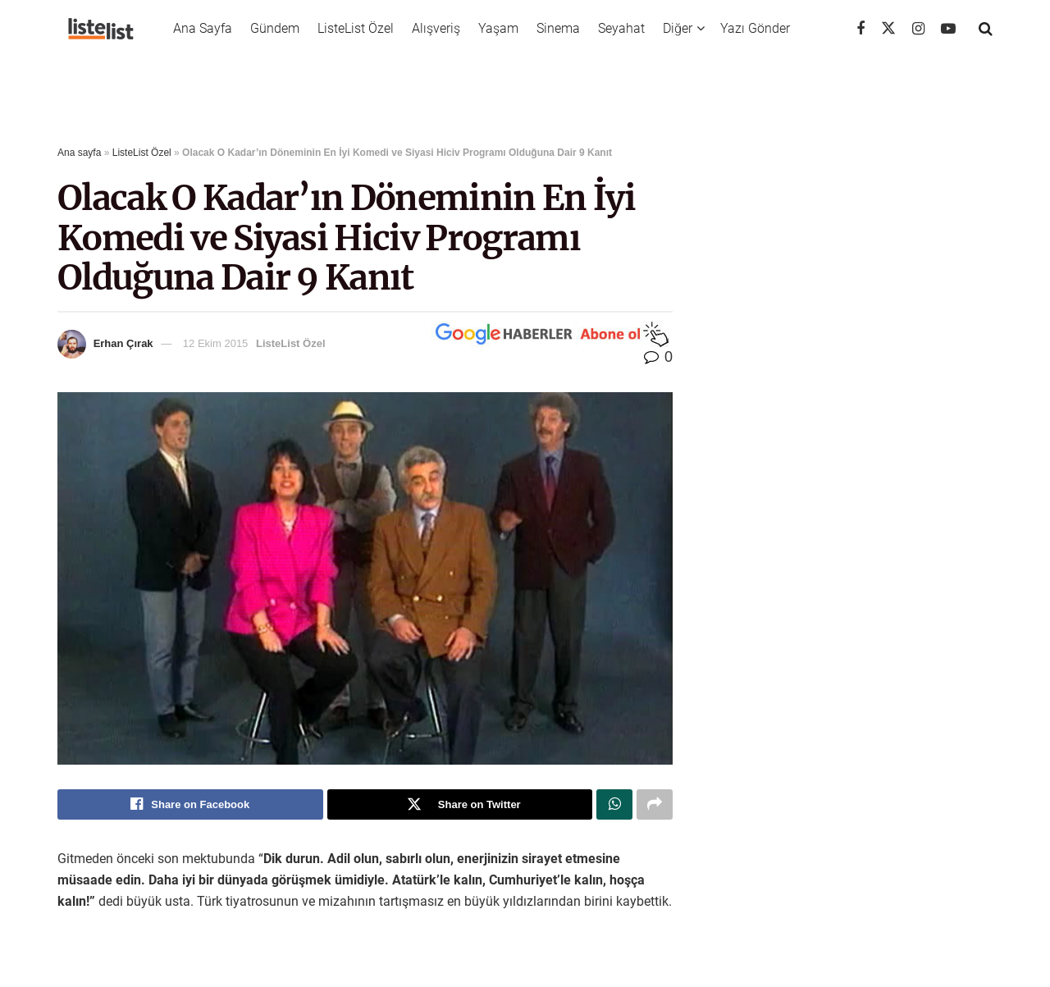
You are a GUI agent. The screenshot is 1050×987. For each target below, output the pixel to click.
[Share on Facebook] (190, 804)
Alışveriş (436, 28)
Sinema (558, 28)
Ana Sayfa (202, 28)
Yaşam (498, 28)
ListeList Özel (355, 28)
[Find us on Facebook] (860, 29)
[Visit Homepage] (100, 28)
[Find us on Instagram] (918, 29)
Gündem (274, 28)
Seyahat (621, 28)
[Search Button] (986, 28)
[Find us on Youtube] (948, 29)
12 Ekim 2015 (216, 343)
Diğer (677, 28)
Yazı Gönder (755, 28)
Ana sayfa (79, 152)
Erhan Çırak (123, 343)
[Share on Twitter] (460, 804)
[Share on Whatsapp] (614, 804)
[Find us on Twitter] (888, 29)
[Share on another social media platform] (655, 804)
